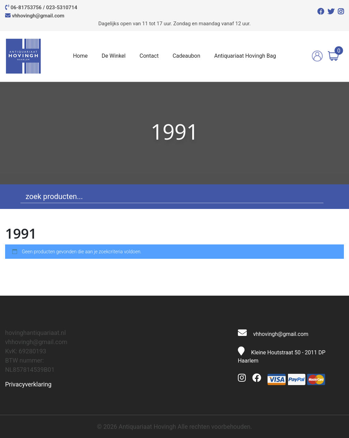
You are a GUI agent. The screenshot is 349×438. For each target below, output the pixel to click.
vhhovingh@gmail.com (38, 16)
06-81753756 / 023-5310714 (44, 7)
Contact (148, 56)
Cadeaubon (186, 56)
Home (80, 56)
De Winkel (113, 56)
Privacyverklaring (28, 384)
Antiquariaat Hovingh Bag (245, 56)
